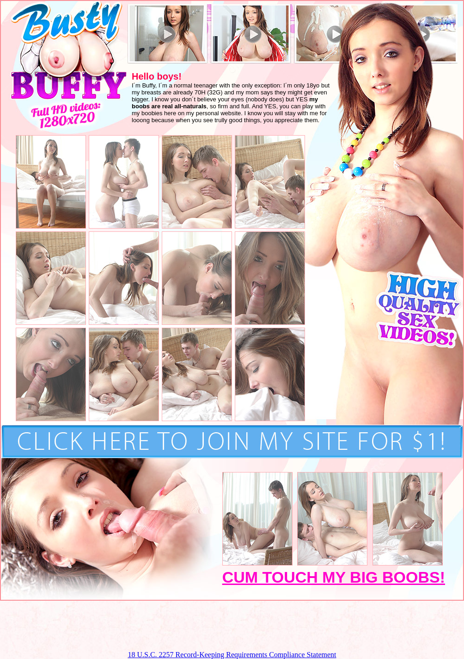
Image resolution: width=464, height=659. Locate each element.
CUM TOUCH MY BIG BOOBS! (333, 577)
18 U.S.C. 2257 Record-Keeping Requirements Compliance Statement (232, 655)
